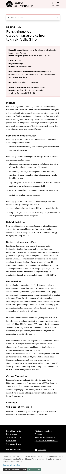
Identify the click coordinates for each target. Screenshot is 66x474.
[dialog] (33, 463)
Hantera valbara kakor (11, 465)
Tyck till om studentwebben (46, 441)
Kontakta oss (11, 434)
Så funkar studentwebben (45, 437)
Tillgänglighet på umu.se (16, 452)
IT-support (39, 434)
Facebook (42, 450)
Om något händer (13, 444)
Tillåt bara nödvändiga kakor (15, 469)
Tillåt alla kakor (34, 469)
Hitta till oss (11, 441)
